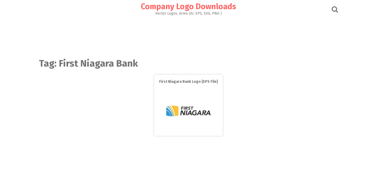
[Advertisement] (188, 35)
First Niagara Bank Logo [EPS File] (188, 81)
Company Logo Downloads (188, 6)
